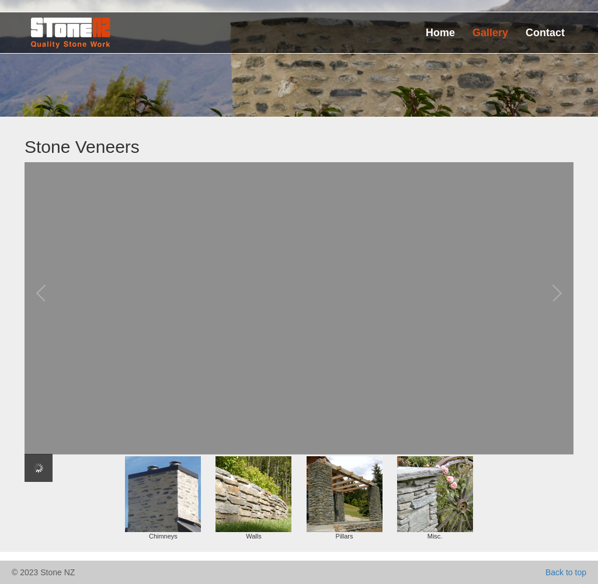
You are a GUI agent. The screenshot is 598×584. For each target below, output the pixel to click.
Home (440, 33)
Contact (545, 33)
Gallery (490, 33)
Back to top (565, 572)
